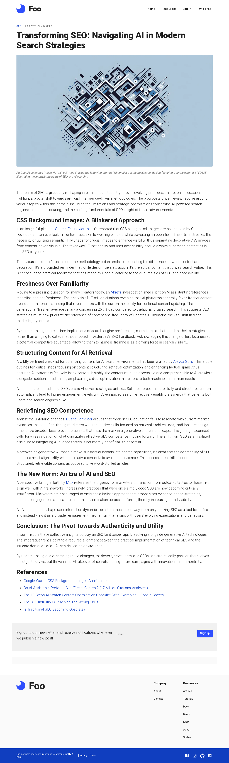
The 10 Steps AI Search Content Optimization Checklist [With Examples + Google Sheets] (94, 595)
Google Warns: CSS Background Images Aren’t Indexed (67, 581)
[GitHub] (202, 755)
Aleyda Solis (183, 361)
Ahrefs (116, 292)
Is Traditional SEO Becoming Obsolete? (54, 609)
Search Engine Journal (73, 229)
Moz (69, 482)
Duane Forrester (79, 419)
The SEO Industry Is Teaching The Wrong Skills (61, 602)
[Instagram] (194, 755)
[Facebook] (187, 755)
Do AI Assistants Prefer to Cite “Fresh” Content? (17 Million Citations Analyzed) (86, 588)
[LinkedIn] (210, 755)
